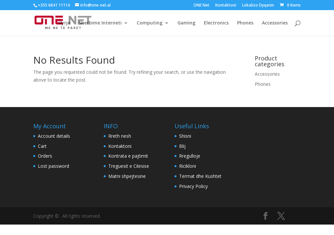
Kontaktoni (225, 5)
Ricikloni (187, 166)
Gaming (186, 23)
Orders (45, 156)
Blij (182, 146)
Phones (245, 23)
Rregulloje (189, 156)
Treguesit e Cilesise (128, 166)
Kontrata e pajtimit (128, 156)
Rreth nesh (119, 136)
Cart (42, 146)
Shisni (185, 136)
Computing (149, 23)
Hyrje (64, 23)
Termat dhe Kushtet (200, 176)
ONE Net (201, 5)
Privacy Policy (193, 186)
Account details (54, 136)
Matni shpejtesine (127, 176)
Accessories (275, 23)
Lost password (53, 166)
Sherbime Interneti (100, 23)
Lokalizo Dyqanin (258, 5)
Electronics (216, 23)
